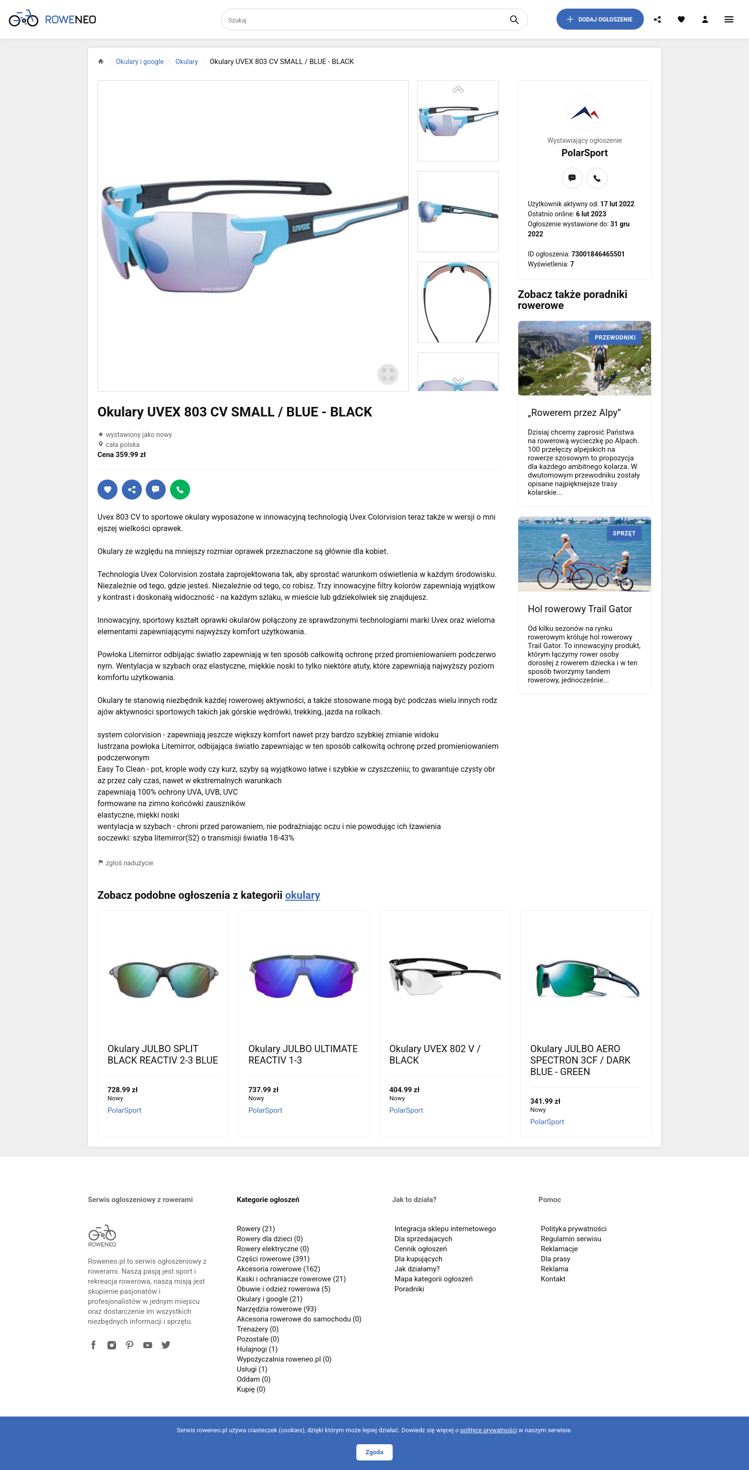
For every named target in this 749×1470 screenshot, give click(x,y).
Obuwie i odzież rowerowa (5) (284, 1289)
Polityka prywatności (574, 1229)
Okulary (186, 61)
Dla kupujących (419, 1259)
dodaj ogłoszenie (599, 19)
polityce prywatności (488, 1430)
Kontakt (553, 1279)
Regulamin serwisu (571, 1239)
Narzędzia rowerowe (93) (277, 1309)
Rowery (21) (256, 1229)
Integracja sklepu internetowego (445, 1229)
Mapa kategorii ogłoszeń (434, 1279)
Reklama (554, 1269)
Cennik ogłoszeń (421, 1249)
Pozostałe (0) (258, 1339)
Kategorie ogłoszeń (268, 1199)
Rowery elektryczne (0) (273, 1249)
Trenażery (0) (258, 1329)
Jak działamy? (417, 1269)
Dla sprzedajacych (423, 1239)
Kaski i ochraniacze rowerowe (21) (291, 1279)
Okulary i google (140, 61)
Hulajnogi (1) (257, 1349)
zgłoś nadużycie (125, 863)
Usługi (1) (252, 1369)
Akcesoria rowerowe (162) (279, 1269)
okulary (302, 895)
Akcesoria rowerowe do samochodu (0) (299, 1319)
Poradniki (410, 1289)
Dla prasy (555, 1259)
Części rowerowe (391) (273, 1259)
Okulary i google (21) (270, 1299)
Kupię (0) (251, 1389)
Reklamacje (559, 1249)
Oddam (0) (254, 1379)
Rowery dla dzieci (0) (270, 1239)
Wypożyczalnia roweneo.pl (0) (284, 1359)
